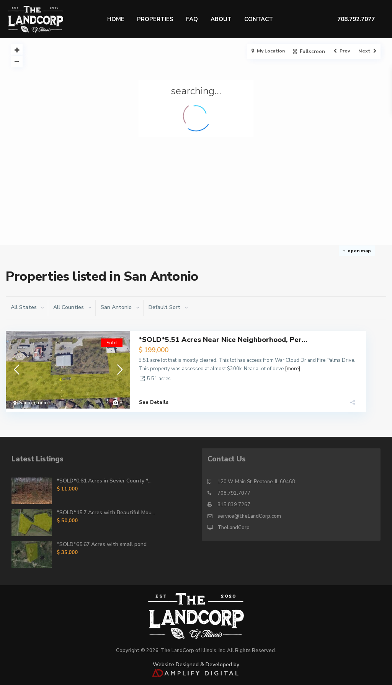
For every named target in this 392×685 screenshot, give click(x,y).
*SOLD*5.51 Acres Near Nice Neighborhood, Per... (223, 339)
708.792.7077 (233, 489)
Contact (258, 19)
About (221, 19)
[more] (292, 368)
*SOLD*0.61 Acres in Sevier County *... (104, 477)
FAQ (192, 19)
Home (115, 19)
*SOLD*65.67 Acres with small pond (102, 540)
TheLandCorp (233, 524)
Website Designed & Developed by (196, 664)
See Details (153, 399)
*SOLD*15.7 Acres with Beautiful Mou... (106, 509)
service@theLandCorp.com (249, 512)
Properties (155, 19)
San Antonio (33, 402)
